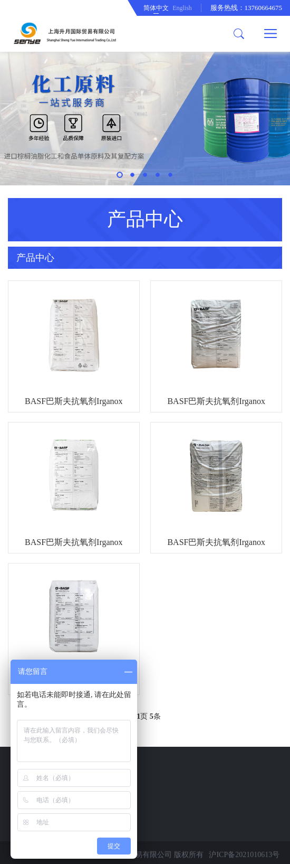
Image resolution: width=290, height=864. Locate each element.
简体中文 (156, 8)
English (182, 8)
